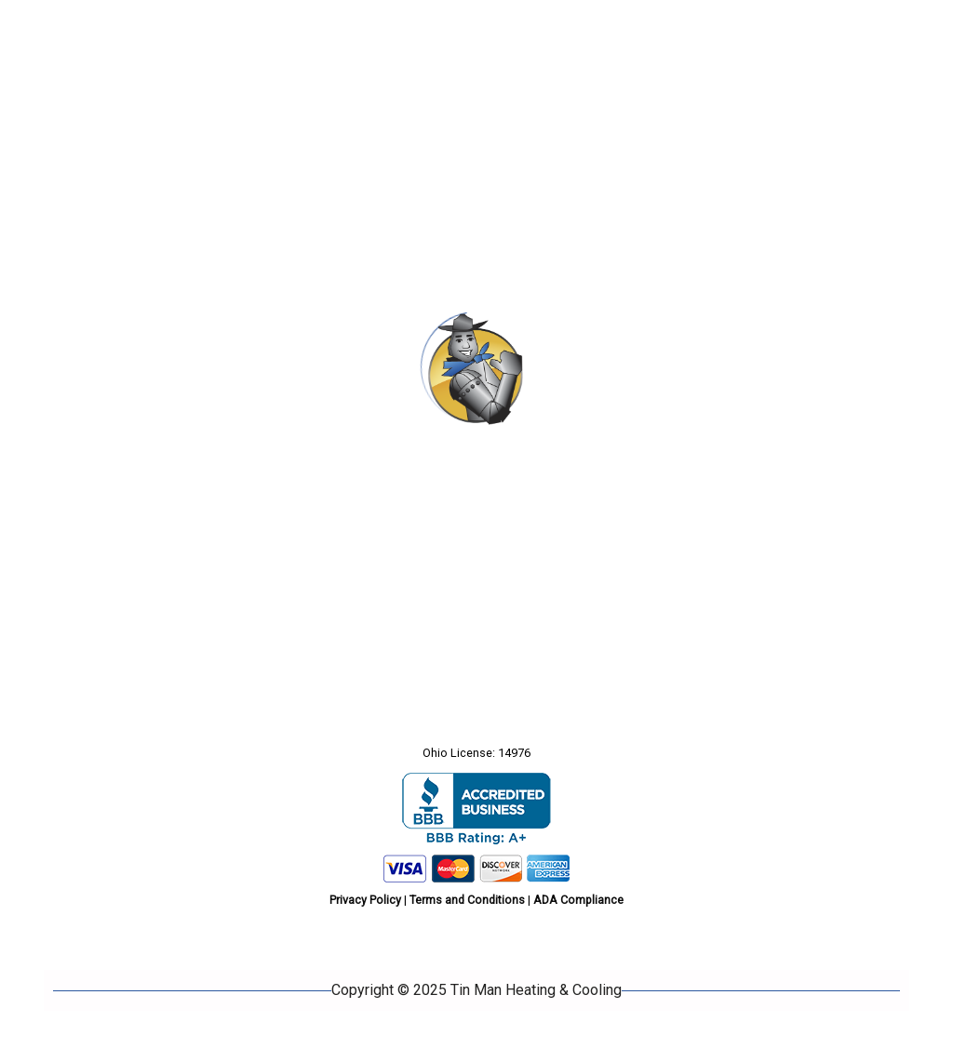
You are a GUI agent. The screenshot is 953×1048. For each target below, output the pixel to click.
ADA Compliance (578, 900)
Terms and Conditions (467, 900)
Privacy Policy (365, 900)
